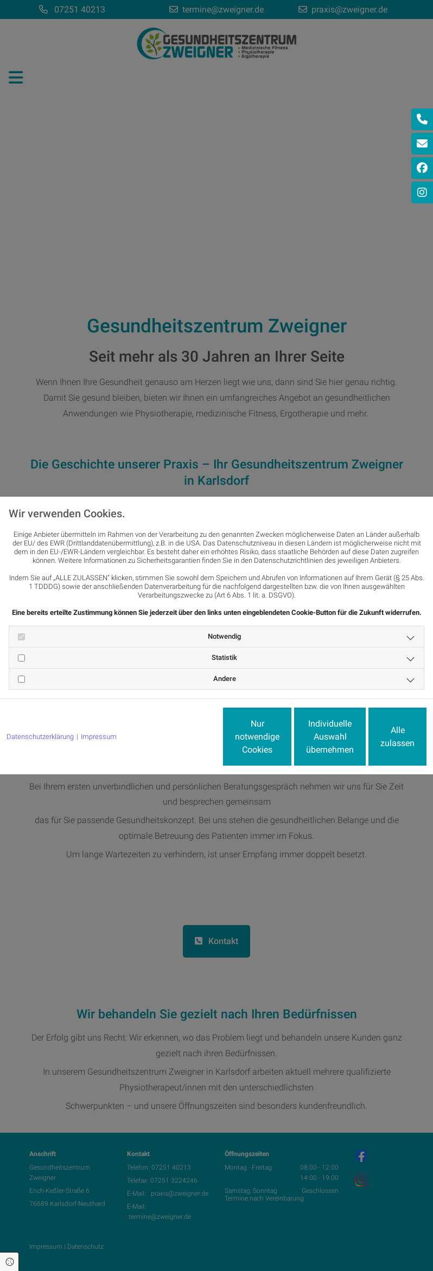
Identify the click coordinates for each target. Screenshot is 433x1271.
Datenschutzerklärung (40, 707)
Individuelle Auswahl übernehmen (273, 741)
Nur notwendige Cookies (170, 741)
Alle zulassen (376, 741)
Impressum (99, 707)
